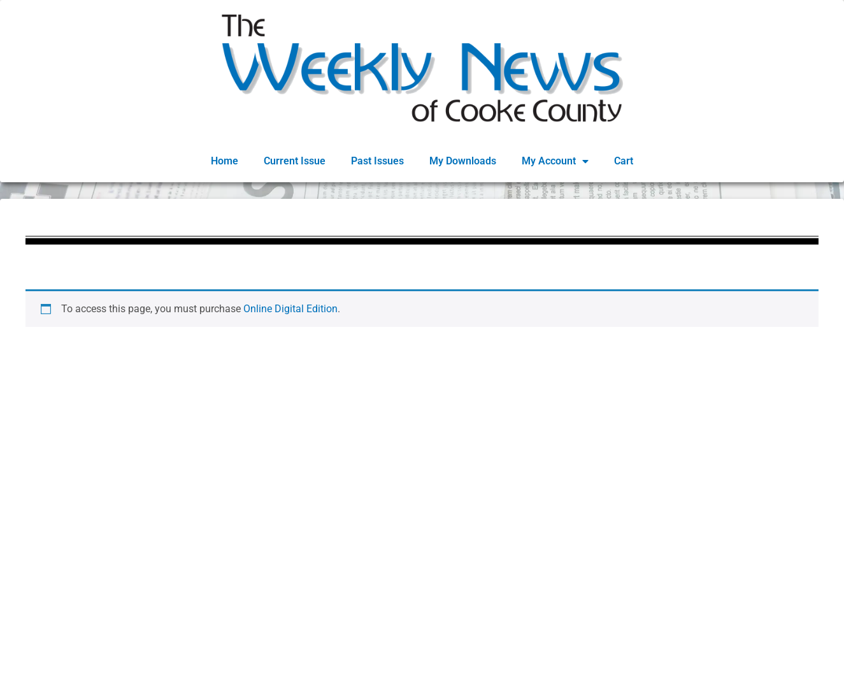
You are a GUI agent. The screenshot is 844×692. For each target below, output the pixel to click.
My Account (555, 161)
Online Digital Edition (290, 309)
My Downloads (462, 161)
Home (224, 161)
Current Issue (294, 161)
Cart (623, 161)
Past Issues (377, 161)
